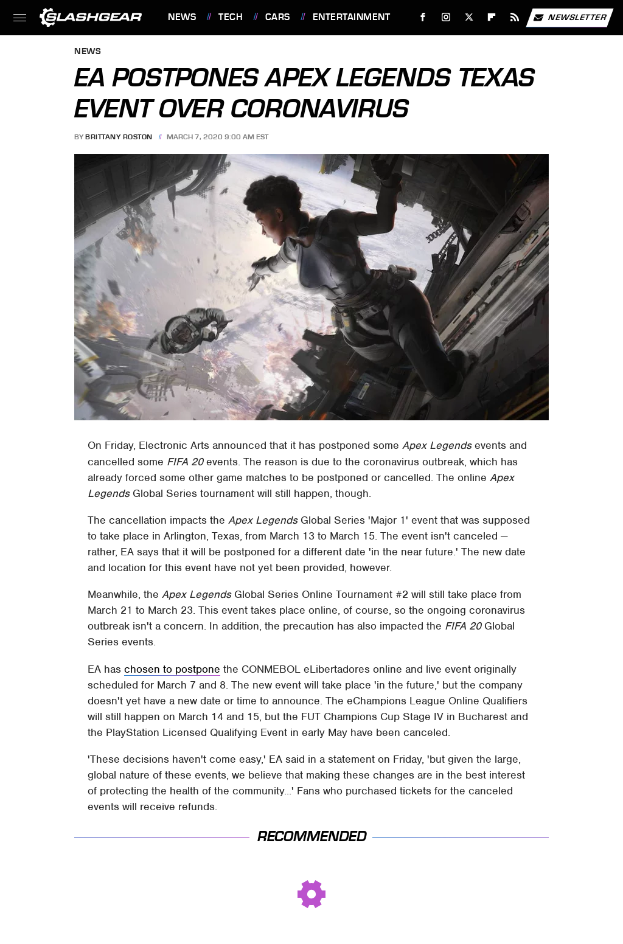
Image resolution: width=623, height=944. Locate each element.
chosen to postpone (172, 669)
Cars (277, 17)
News (182, 17)
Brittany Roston (119, 137)
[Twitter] (469, 17)
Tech (230, 17)
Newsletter (569, 17)
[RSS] (515, 17)
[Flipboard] (492, 17)
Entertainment (352, 17)
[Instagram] (446, 17)
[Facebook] (423, 17)
